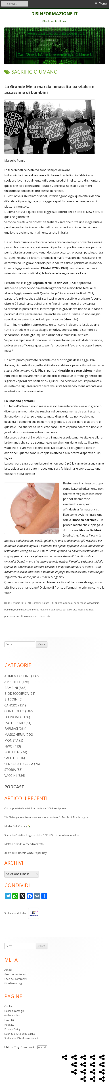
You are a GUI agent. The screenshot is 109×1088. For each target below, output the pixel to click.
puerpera (9, 616)
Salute (45, 602)
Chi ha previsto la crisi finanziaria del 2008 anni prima (35, 808)
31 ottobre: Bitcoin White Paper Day (25, 853)
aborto (58, 602)
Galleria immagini (14, 1011)
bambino (19, 609)
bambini (8, 609)
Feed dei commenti (15, 979)
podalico (88, 609)
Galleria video (12, 1015)
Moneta (11, 740)
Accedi (8, 969)
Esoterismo (14, 723)
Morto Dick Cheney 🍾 (17, 826)
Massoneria (14, 734)
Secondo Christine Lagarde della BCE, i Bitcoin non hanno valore (42, 835)
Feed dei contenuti (15, 974)
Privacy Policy (12, 1029)
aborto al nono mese (74, 602)
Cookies (9, 1006)
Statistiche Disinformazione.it (21, 1038)
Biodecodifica (16, 693)
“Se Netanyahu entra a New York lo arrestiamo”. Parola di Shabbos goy (46, 817)
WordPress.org (13, 983)
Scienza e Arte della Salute (19, 1033)
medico (49, 609)
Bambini (36, 602)
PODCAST (14, 787)
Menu (103, 3)
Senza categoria (18, 764)
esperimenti (31, 609)
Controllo (14, 711)
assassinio (93, 602)
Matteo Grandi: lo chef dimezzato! (24, 844)
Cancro (10, 705)
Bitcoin (11, 699)
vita (49, 616)
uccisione (40, 616)
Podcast (9, 1024)
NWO (8, 746)
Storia (10, 769)
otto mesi (78, 609)
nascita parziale (63, 609)
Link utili (9, 1020)
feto (41, 609)
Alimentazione (17, 676)
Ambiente (12, 682)
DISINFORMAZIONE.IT (54, 13)
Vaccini (10, 775)
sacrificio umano (25, 616)
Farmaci (11, 728)
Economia (13, 717)
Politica (11, 752)
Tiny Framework (24, 1047)
